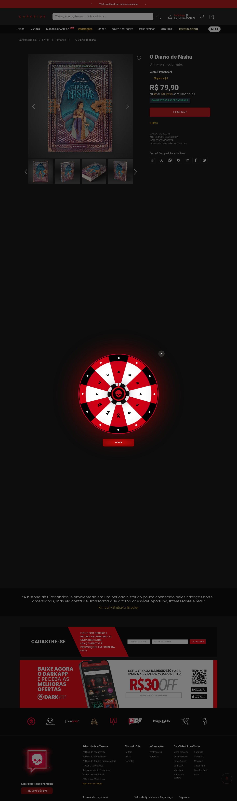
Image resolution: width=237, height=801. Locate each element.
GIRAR (118, 442)
